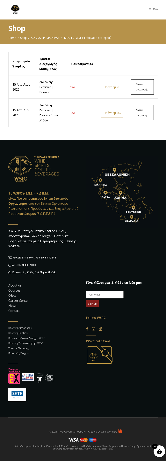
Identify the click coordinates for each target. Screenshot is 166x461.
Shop (23, 38)
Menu (154, 9)
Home (12, 38)
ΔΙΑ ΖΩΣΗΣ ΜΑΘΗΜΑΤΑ (46, 38)
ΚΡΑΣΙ (68, 38)
